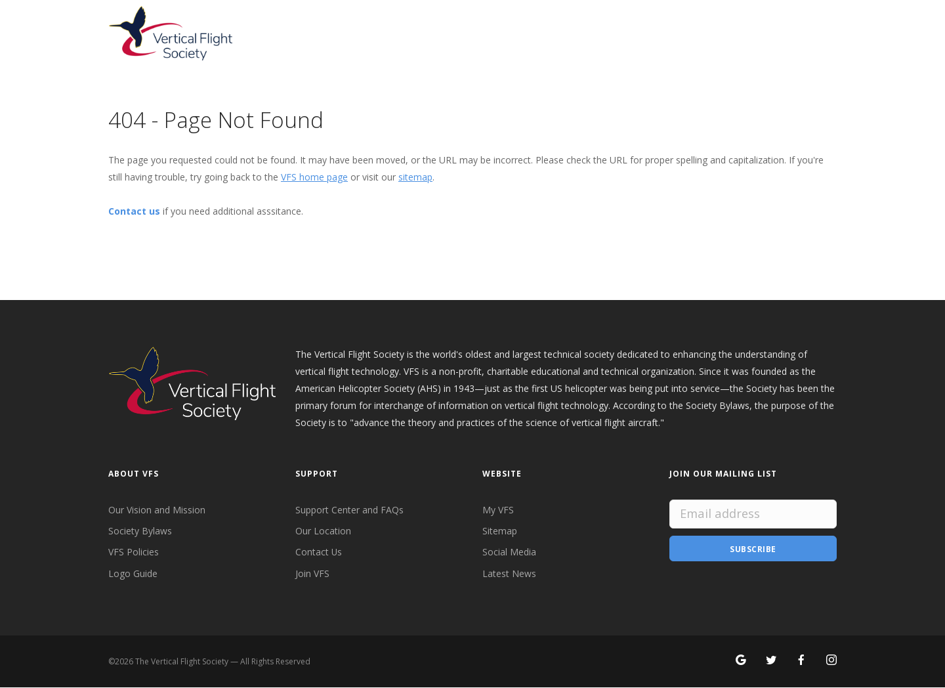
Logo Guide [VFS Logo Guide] (133, 573)
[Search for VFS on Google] (741, 661)
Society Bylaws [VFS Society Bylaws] (140, 531)
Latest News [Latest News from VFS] (509, 573)
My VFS (498, 510)
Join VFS (312, 573)
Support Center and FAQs (349, 510)
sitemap (415, 177)
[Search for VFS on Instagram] (831, 661)
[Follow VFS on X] (771, 661)
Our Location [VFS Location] (323, 531)
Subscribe (753, 548)
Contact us (134, 211)
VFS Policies (133, 552)
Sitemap (499, 531)
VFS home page (314, 177)
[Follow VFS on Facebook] (801, 661)
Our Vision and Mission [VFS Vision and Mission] (156, 510)
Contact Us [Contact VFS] (319, 552)
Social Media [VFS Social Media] (509, 552)
